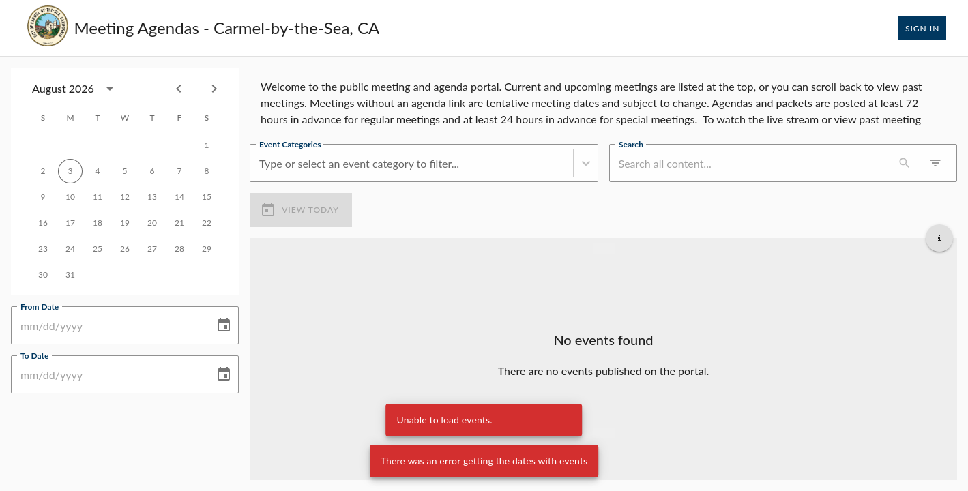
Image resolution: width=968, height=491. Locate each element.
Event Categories (290, 144)
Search (631, 144)
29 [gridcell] (206, 249)
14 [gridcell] (179, 197)
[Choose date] (223, 325)
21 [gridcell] (179, 223)
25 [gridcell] (97, 249)
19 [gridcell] (125, 223)
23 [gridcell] (43, 249)
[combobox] (260, 163)
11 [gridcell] (97, 197)
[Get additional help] (939, 238)
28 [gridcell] (179, 249)
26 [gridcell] (125, 249)
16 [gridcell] (43, 223)
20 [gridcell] (152, 223)
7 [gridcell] (179, 171)
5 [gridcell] (125, 171)
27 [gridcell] (152, 249)
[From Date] (108, 325)
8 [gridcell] (206, 171)
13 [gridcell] (152, 197)
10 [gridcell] (70, 197)
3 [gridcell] (70, 171)
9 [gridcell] (43, 197)
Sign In (922, 28)
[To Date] (108, 374)
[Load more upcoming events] (604, 433)
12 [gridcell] (125, 197)
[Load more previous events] (604, 248)
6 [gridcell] (152, 171)
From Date (39, 306)
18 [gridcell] (97, 223)
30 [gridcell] (43, 275)
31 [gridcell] (70, 275)
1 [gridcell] (206, 145)
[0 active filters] (935, 163)
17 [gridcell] (70, 223)
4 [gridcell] (97, 171)
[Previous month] (178, 88)
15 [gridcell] (206, 197)
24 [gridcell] (70, 249)
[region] (603, 100)
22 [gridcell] (206, 223)
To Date (34, 355)
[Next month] (214, 88)
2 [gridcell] (43, 171)
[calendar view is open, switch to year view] (109, 88)
